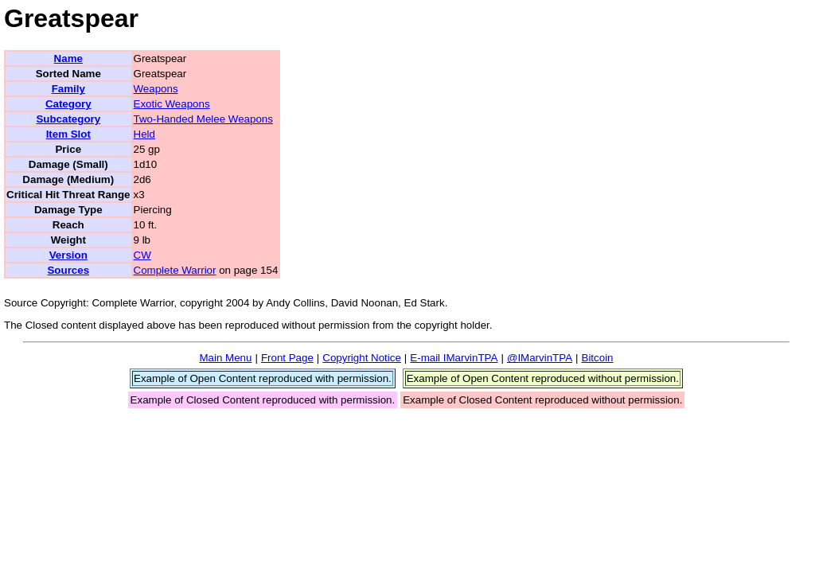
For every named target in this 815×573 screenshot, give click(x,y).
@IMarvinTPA (539, 358)
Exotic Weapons (172, 104)
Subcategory (68, 119)
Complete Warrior (175, 270)
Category (68, 104)
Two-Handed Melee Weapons (203, 119)
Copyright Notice (361, 358)
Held (144, 134)
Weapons (156, 89)
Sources (68, 270)
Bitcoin (598, 358)
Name (68, 58)
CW (142, 255)
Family (68, 89)
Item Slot (68, 134)
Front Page (287, 358)
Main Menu (225, 358)
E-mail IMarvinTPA (453, 358)
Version (68, 255)
